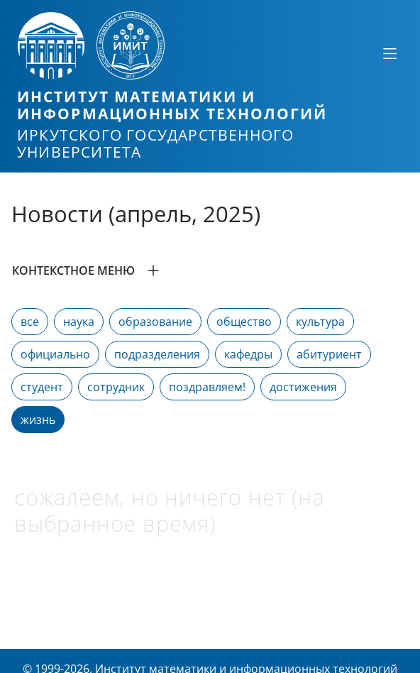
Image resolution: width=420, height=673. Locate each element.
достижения (303, 387)
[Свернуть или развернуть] (389, 53)
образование (155, 321)
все (30, 321)
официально (55, 354)
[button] (210, 270)
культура (320, 321)
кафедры (248, 354)
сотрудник (116, 387)
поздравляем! (207, 387)
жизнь (38, 419)
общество (244, 321)
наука (78, 321)
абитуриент (329, 354)
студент (42, 387)
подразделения (157, 354)
